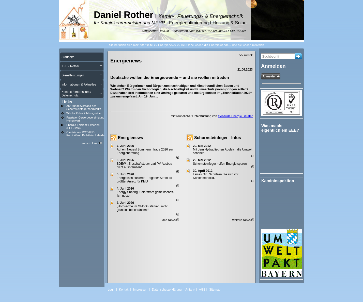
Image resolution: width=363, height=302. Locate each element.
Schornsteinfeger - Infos (217, 138)
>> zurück (246, 55)
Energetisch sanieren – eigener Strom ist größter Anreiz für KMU (144, 179)
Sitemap (214, 289)
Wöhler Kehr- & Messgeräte (83, 113)
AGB (202, 289)
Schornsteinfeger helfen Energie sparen (220, 163)
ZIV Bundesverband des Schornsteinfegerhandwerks (83, 107)
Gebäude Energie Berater (235, 116)
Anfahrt (190, 289)
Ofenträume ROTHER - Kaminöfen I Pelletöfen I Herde (85, 134)
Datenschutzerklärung (167, 289)
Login (111, 289)
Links (67, 102)
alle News (170, 220)
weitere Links (92, 143)
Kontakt (124, 289)
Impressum (140, 289)
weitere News (243, 220)
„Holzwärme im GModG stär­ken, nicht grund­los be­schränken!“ (142, 208)
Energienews (130, 138)
